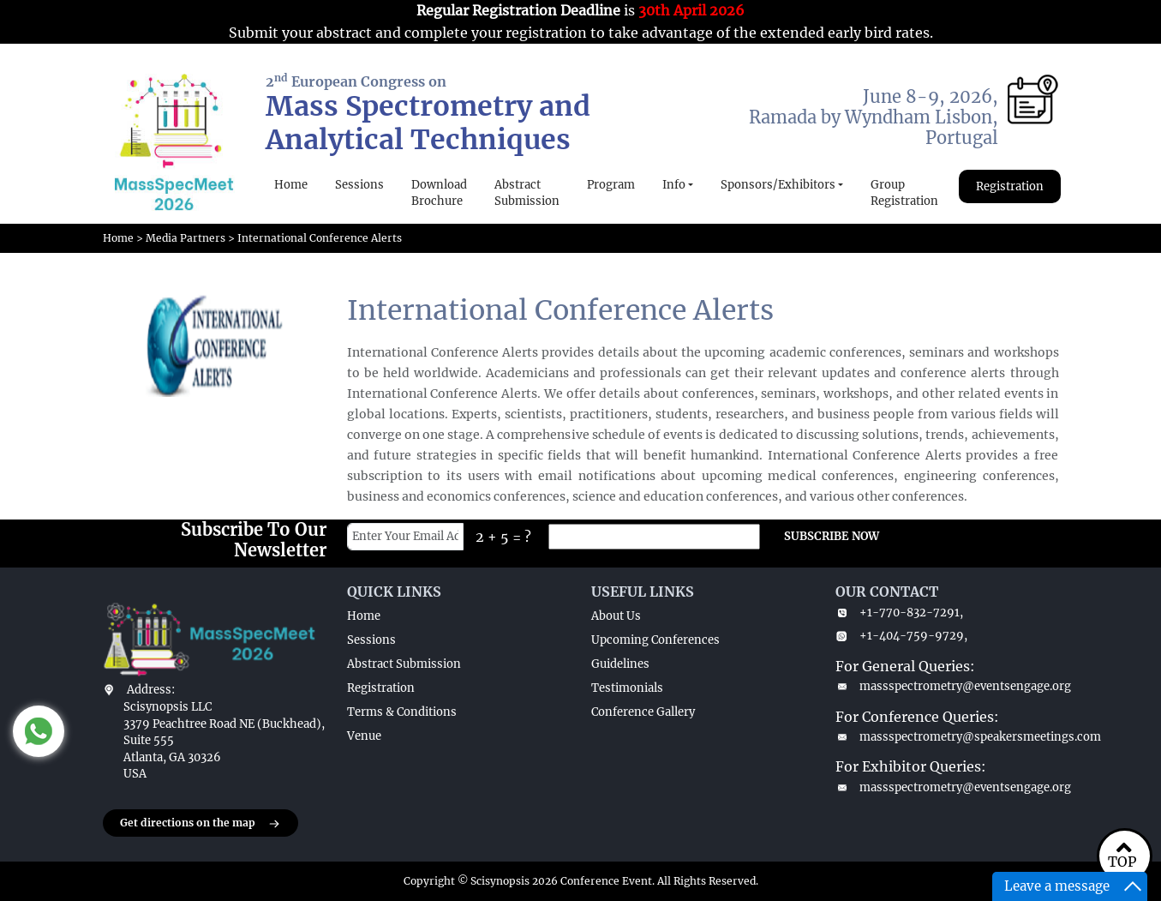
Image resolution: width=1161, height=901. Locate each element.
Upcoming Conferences (655, 640)
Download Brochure (439, 193)
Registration (1010, 186)
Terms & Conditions (402, 712)
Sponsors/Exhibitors (778, 184)
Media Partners (185, 237)
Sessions (359, 184)
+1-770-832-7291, (899, 612)
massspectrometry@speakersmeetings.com (947, 737)
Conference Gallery (643, 712)
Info (673, 184)
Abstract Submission (527, 193)
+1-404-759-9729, (901, 635)
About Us (616, 616)
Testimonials (627, 688)
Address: (151, 689)
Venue (364, 736)
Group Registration (904, 193)
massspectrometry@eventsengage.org (947, 686)
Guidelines (620, 664)
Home (291, 184)
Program (611, 184)
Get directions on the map (200, 823)
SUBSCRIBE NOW (831, 536)
